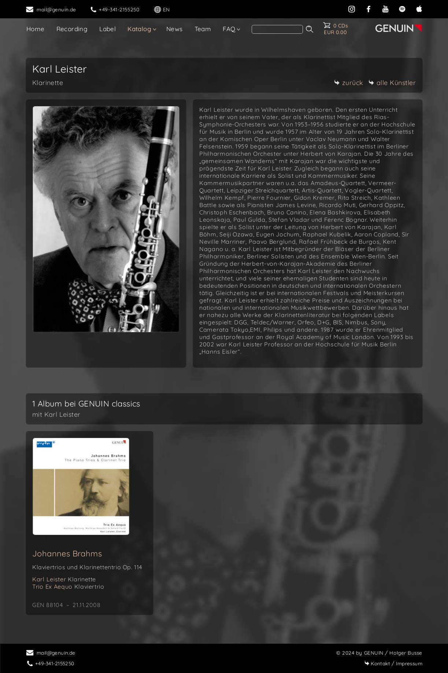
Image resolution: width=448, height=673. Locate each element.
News (174, 29)
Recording (72, 29)
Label (107, 29)
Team (203, 29)
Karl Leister (64, 579)
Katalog (139, 29)
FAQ (229, 29)
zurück (348, 82)
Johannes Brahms (67, 553)
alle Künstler (392, 82)
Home (35, 29)
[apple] (419, 8)
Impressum (393, 663)
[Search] (277, 29)
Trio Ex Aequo (68, 586)
